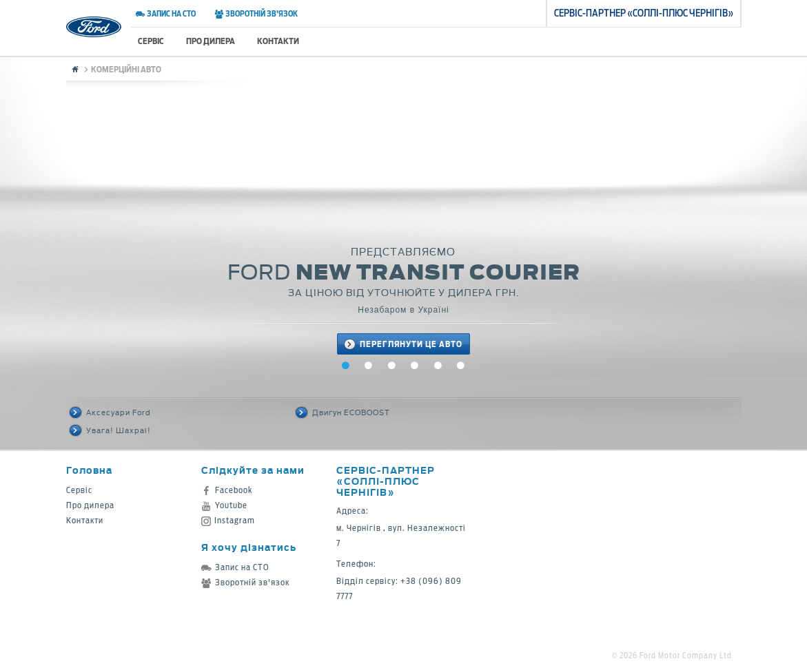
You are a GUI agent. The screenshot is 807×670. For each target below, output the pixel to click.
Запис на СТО (166, 14)
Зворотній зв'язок (256, 14)
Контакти (278, 41)
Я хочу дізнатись (248, 547)
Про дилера (210, 41)
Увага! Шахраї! (110, 430)
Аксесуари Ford (110, 412)
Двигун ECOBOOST (343, 412)
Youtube (224, 505)
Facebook (227, 490)
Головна (89, 470)
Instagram (228, 520)
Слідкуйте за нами (253, 470)
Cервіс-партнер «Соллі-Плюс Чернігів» (385, 481)
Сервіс (151, 41)
